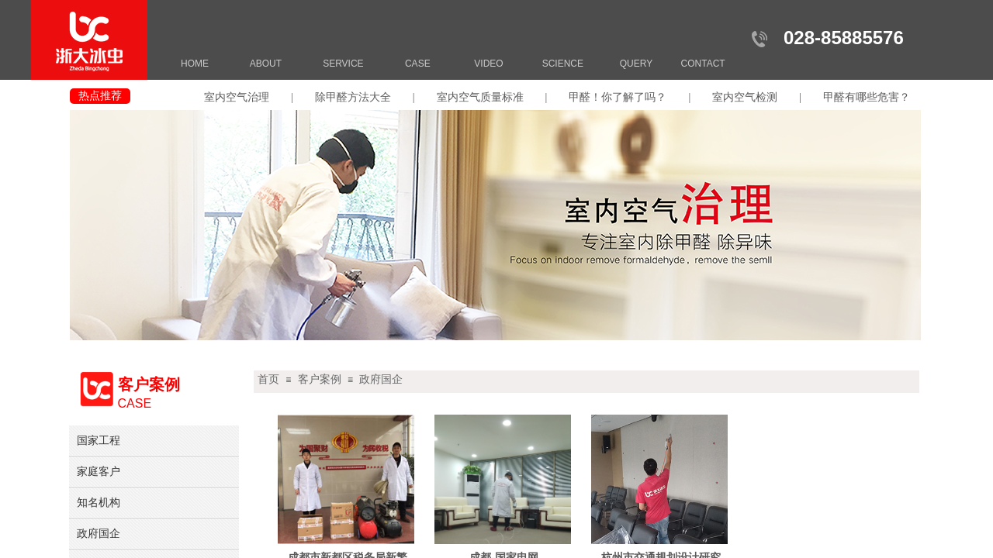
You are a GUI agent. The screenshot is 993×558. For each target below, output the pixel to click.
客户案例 (319, 379)
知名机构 (98, 502)
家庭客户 (98, 471)
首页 (268, 379)
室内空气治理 (236, 97)
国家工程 (98, 440)
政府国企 (381, 379)
